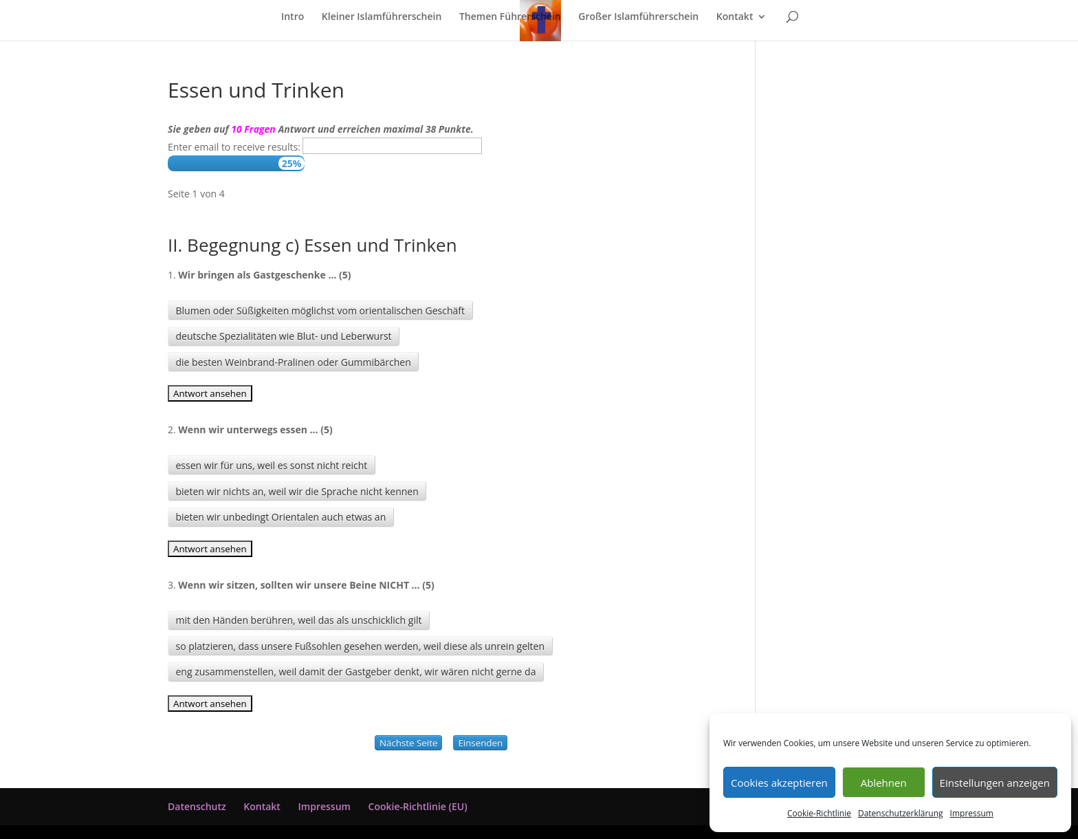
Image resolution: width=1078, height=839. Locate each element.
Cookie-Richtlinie (819, 813)
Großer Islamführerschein (638, 17)
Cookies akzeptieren (779, 782)
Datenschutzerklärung (900, 813)
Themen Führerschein (510, 17)
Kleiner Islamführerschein (381, 17)
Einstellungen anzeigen (995, 782)
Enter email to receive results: (234, 146)
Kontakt (735, 17)
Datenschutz (197, 806)
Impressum (971, 813)
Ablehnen (884, 782)
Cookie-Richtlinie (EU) (418, 806)
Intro (292, 17)
